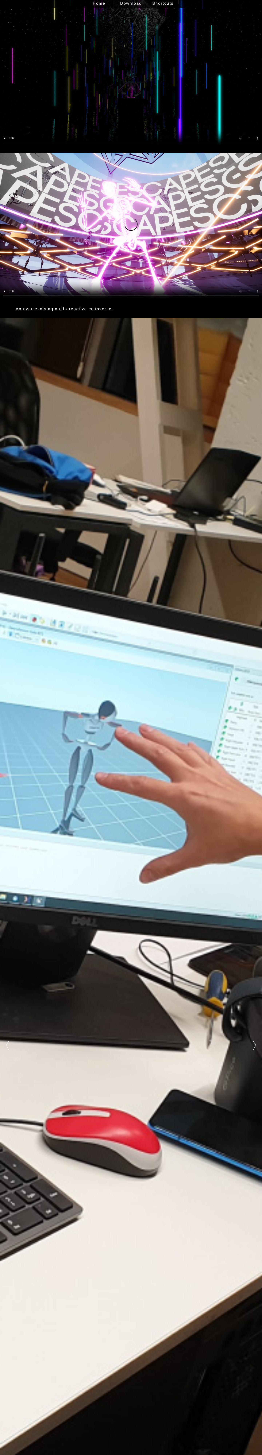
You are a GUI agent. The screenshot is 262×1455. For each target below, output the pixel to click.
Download (131, 3)
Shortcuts (163, 3)
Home (99, 3)
